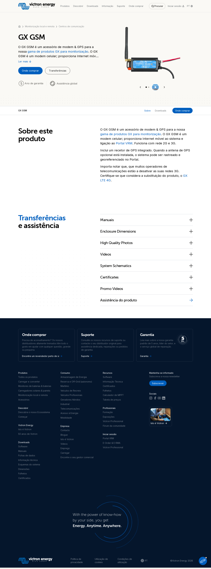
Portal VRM (124, 143)
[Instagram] (150, 399)
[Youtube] (159, 399)
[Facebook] (155, 399)
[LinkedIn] (163, 399)
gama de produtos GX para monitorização (58, 51)
